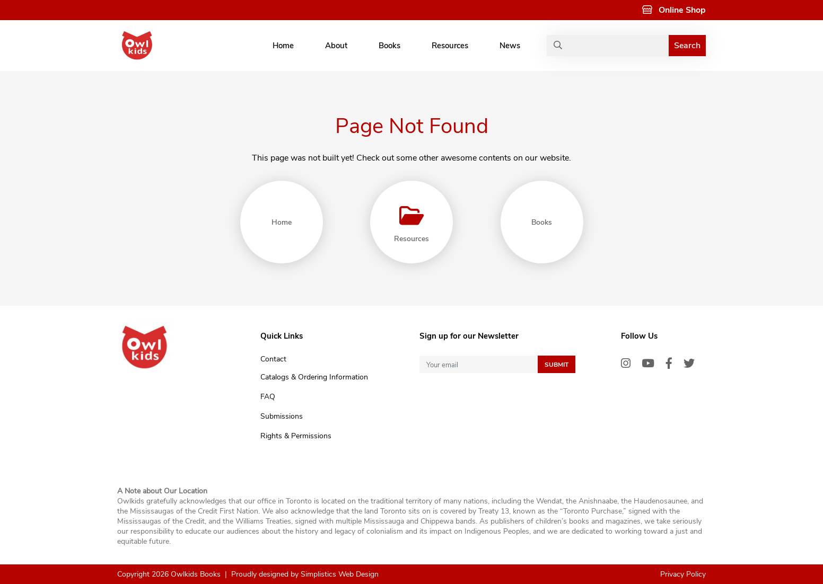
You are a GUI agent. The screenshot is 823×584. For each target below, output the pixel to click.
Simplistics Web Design (340, 574)
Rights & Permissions (295, 436)
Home (283, 45)
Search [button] (687, 45)
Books (389, 45)
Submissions (281, 416)
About (336, 45)
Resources (450, 45)
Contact (273, 359)
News (510, 45)
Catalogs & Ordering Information (314, 377)
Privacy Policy (683, 574)
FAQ (267, 397)
